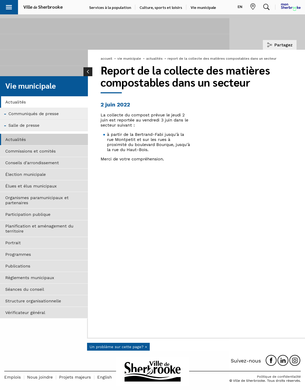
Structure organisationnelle (33, 300)
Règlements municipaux (29, 277)
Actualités (15, 102)
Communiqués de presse (33, 113)
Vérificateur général (25, 312)
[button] (9, 6)
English (104, 377)
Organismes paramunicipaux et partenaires (37, 200)
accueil (106, 59)
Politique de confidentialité (279, 377)
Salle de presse (23, 125)
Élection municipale (25, 174)
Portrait (13, 242)
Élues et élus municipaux (31, 186)
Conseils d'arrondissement (32, 162)
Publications (17, 266)
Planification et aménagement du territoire (39, 228)
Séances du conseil (24, 289)
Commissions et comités (30, 151)
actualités (154, 59)
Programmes (18, 254)
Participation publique (27, 214)
